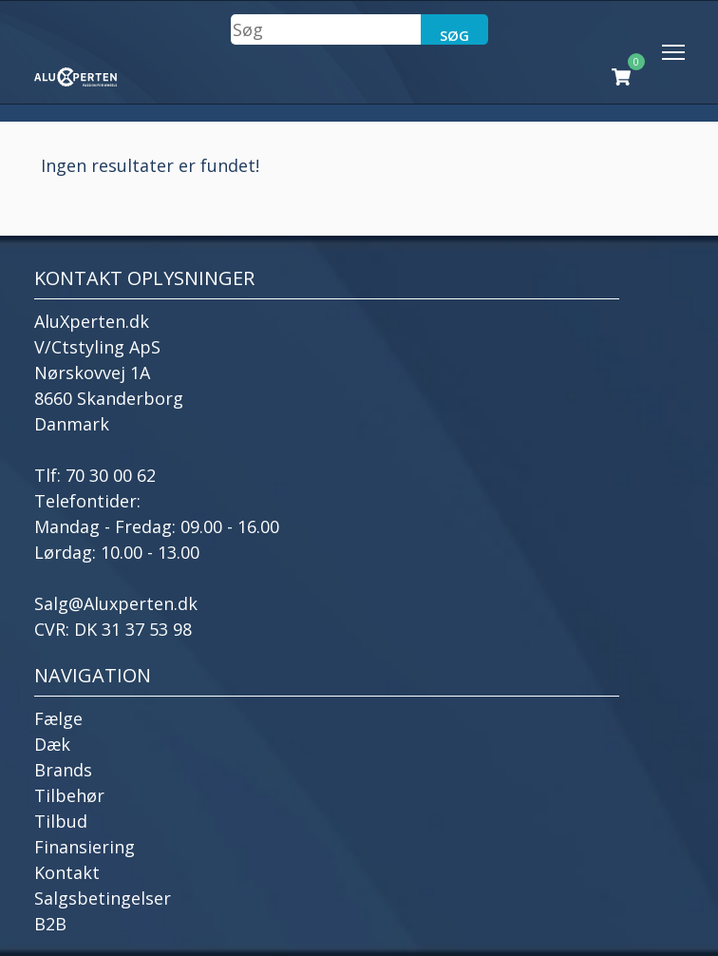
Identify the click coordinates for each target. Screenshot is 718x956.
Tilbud (60, 821)
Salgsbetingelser (102, 898)
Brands (63, 769)
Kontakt (67, 872)
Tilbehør (69, 795)
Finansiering (84, 846)
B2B (50, 923)
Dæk (52, 744)
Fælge (58, 718)
